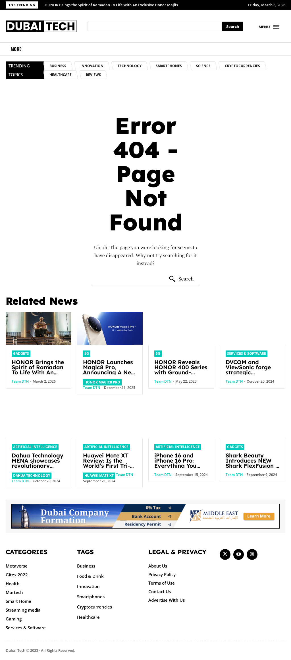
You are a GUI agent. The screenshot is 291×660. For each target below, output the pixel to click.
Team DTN (20, 381)
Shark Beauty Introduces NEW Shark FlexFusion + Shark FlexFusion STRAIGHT (250, 468)
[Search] (232, 26)
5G (86, 353)
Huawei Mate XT (99, 475)
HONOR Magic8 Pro (102, 382)
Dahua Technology (31, 475)
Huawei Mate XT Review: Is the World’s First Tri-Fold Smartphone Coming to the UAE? (107, 468)
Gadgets (21, 353)
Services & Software (246, 353)
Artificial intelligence (35, 446)
